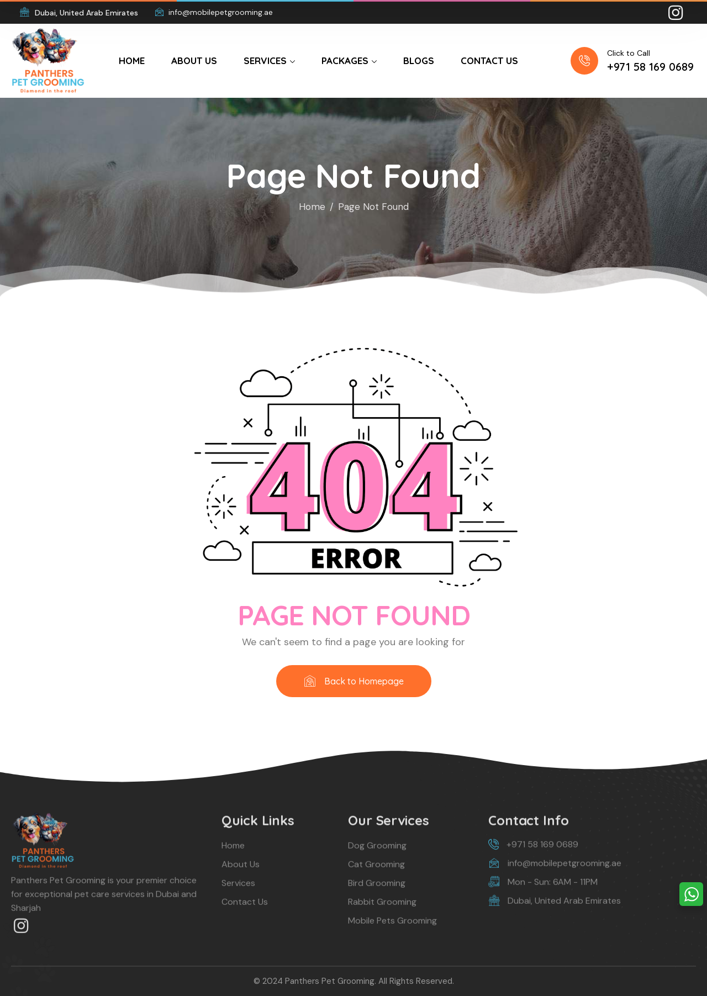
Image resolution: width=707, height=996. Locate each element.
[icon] (677, 13)
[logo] (48, 59)
